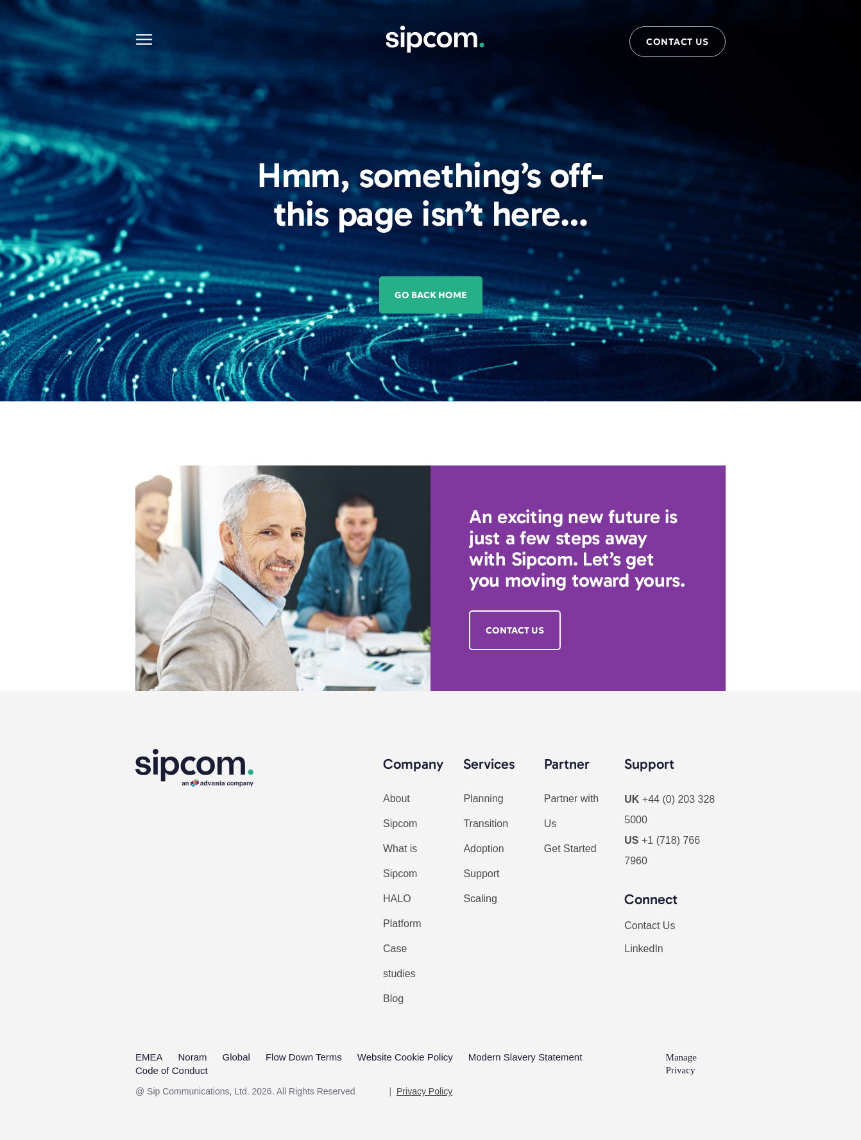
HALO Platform (402, 911)
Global (236, 1057)
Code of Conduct (171, 1069)
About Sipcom (400, 811)
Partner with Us (571, 811)
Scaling (480, 898)
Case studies (399, 961)
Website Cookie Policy (405, 1057)
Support (481, 873)
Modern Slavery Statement (525, 1057)
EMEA (149, 1057)
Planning (483, 798)
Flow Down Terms (304, 1057)
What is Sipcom (400, 861)
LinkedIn (643, 948)
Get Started (570, 848)
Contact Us (649, 925)
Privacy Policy (424, 1091)
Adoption (483, 848)
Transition (485, 823)
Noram (192, 1057)
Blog (393, 998)
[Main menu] (144, 39)
